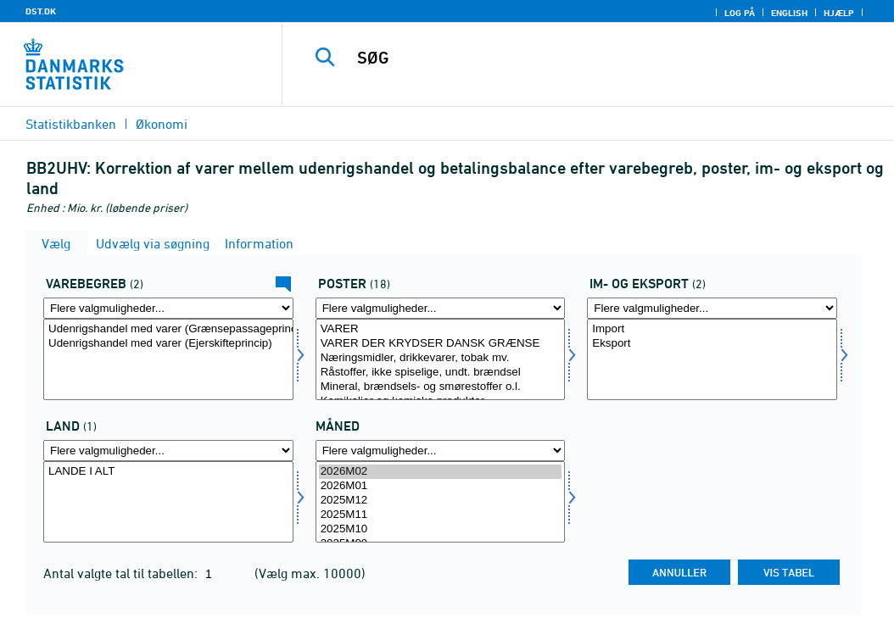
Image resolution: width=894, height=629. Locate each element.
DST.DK (40, 11)
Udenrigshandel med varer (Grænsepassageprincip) (168, 329)
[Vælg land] (168, 502)
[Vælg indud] (712, 359)
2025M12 (440, 500)
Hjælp (839, 13)
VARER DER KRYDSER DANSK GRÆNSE (440, 344)
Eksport (712, 344)
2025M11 (440, 515)
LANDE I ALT (168, 472)
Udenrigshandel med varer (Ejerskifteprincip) (168, 344)
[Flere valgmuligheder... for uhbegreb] (168, 308)
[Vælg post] (441, 359)
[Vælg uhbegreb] (168, 359)
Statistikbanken (70, 123)
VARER (440, 329)
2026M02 (440, 472)
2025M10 (440, 529)
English (789, 13)
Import (712, 329)
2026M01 (440, 486)
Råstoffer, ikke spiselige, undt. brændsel (440, 372)
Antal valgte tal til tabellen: (122, 573)
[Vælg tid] (441, 502)
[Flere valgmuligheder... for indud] (712, 308)
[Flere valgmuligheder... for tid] (441, 450)
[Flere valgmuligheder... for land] (168, 450)
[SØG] (592, 58)
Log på (739, 13)
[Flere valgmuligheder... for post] (441, 308)
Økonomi (161, 123)
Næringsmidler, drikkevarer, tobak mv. (440, 358)
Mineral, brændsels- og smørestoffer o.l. (440, 387)
